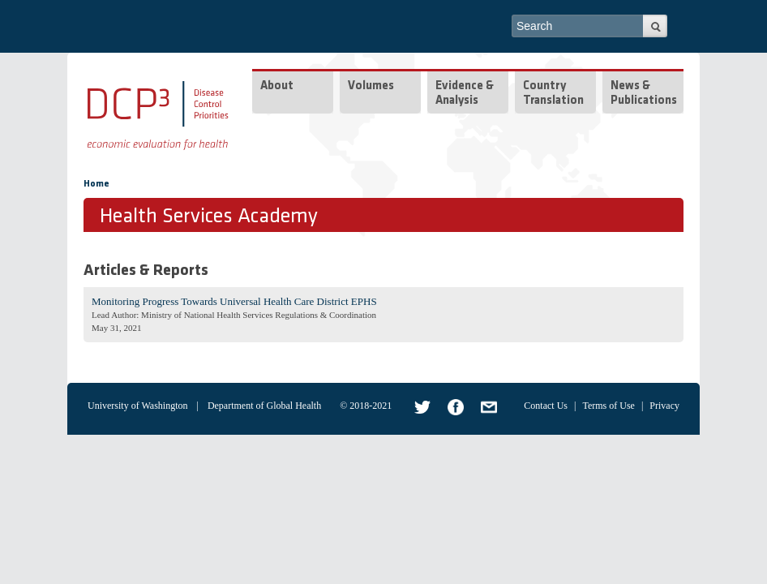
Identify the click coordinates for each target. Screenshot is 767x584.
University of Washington (137, 405)
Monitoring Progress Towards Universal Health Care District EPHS (234, 301)
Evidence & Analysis (464, 93)
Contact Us (546, 405)
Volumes (371, 86)
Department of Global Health (264, 405)
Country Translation (553, 93)
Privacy (664, 405)
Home (96, 184)
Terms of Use (608, 405)
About (277, 86)
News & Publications (644, 93)
